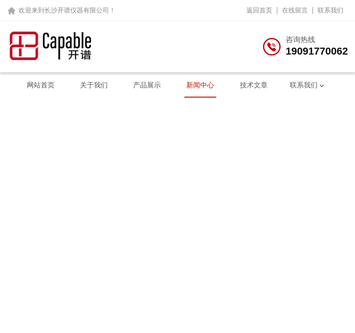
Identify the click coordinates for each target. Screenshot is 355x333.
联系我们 (330, 10)
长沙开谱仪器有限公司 (76, 10)
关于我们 (94, 85)
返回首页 (259, 10)
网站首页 (41, 85)
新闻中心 (200, 85)
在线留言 (295, 10)
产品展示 (147, 85)
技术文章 (254, 85)
